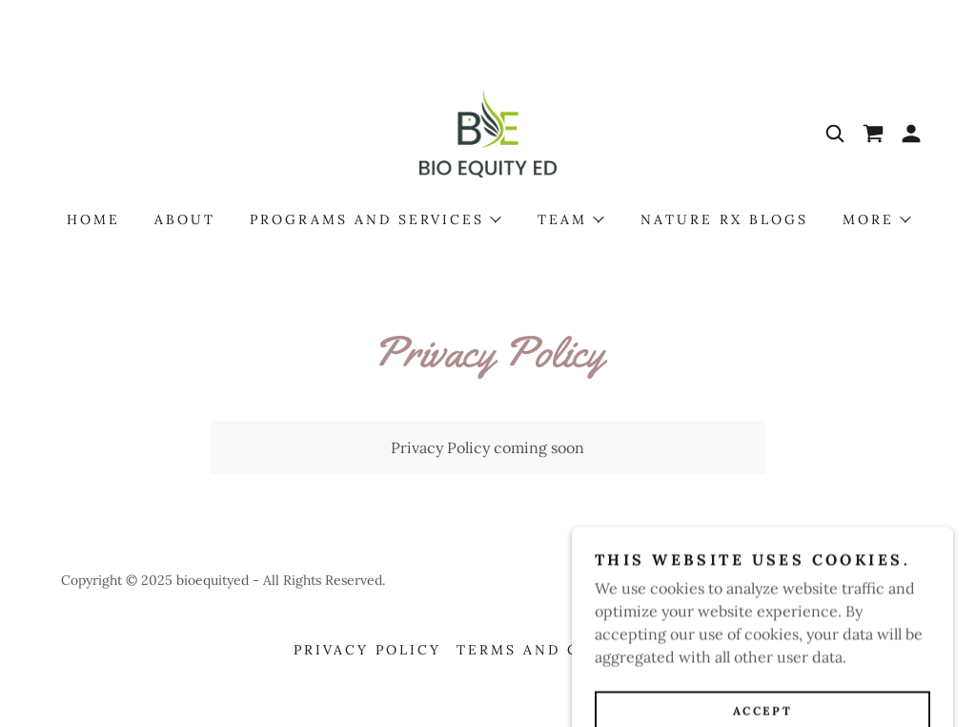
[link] (488, 131)
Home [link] (93, 219)
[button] (911, 133)
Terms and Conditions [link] (569, 649)
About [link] (184, 219)
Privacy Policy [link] (367, 649)
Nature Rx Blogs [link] (724, 219)
